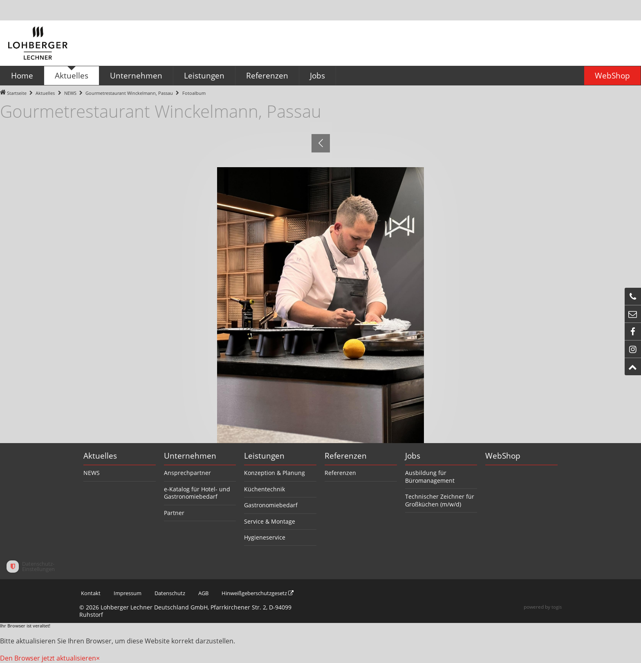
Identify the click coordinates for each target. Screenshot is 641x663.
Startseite (17, 93)
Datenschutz (174, 593)
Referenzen (346, 455)
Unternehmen (190, 455)
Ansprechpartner (187, 473)
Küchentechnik (264, 489)
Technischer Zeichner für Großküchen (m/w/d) (439, 500)
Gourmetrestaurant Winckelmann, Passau (129, 93)
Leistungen (264, 455)
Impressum (128, 593)
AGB (210, 593)
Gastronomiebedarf (271, 505)
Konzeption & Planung (274, 473)
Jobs (412, 455)
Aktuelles (45, 93)
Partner (174, 513)
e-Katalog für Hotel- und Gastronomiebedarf (197, 492)
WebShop (502, 455)
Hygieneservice (264, 537)
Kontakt (89, 593)
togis (556, 607)
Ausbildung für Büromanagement (430, 476)
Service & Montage (269, 521)
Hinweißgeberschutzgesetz (270, 593)
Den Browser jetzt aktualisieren (48, 658)
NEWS (70, 93)
